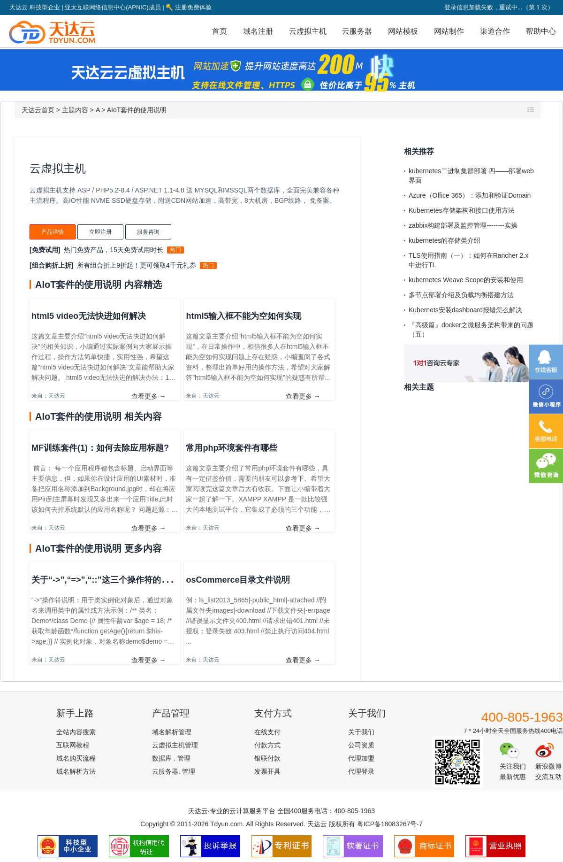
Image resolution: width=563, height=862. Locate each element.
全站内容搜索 (76, 732)
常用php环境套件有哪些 (231, 448)
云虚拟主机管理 (175, 745)
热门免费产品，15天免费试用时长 (113, 250)
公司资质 (361, 745)
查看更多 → (148, 396)
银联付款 (267, 758)
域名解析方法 (76, 771)
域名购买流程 (76, 758)
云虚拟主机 (308, 31)
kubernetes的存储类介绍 (444, 240)
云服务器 (357, 31)
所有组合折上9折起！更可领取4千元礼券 (136, 265)
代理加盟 (361, 758)
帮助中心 (541, 31)
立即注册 (100, 232)
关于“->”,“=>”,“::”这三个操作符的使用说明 (113, 580)
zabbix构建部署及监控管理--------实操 (463, 225)
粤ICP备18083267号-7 (390, 824)
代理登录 (361, 771)
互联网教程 (72, 745)
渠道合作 (495, 31)
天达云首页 (38, 110)
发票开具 (267, 771)
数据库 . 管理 (171, 758)
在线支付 (267, 732)
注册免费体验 (189, 7)
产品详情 (52, 232)
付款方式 (267, 745)
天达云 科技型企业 (34, 7)
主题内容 (75, 110)
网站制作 (449, 31)
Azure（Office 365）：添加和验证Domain (470, 195)
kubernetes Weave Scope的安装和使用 (466, 280)
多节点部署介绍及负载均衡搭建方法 (461, 295)
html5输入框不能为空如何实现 (243, 316)
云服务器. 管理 (173, 771)
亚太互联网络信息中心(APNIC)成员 (112, 7)
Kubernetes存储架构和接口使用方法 (462, 210)
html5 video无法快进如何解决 (88, 316)
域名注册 (258, 31)
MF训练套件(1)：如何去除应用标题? (100, 448)
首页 (219, 31)
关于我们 (361, 732)
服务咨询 (148, 232)
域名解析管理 (171, 732)
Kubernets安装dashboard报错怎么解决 (465, 310)
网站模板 (403, 31)
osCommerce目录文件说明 (238, 580)
